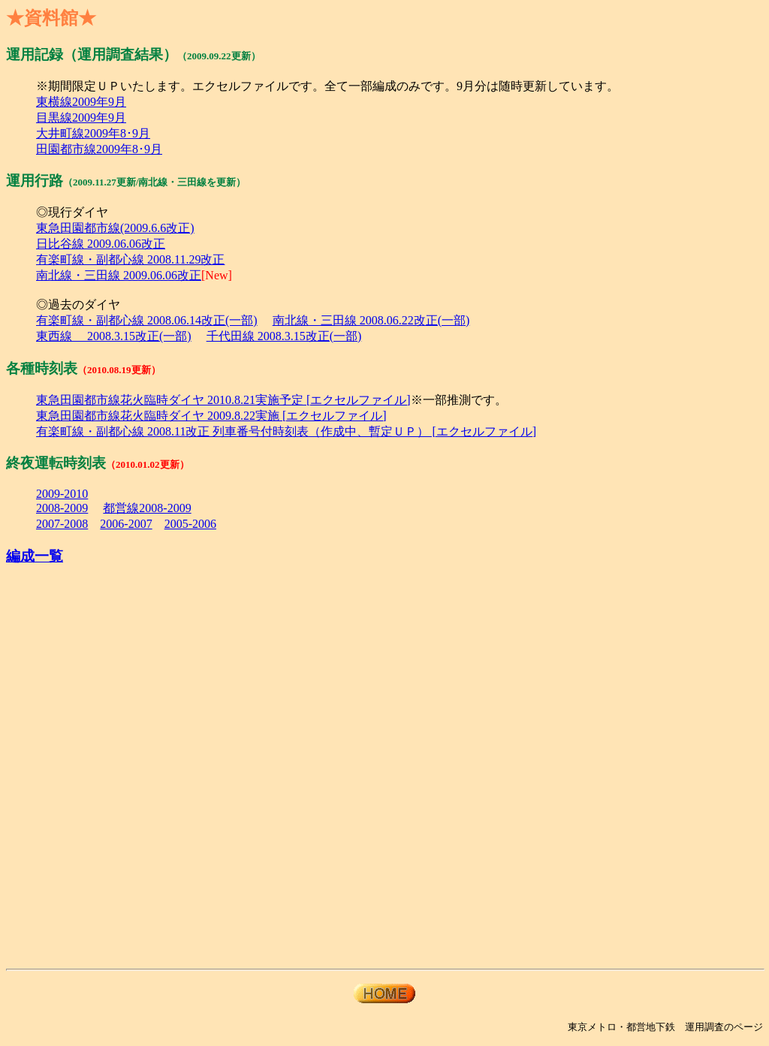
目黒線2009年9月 (81, 117)
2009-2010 (62, 493)
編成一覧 (34, 556)
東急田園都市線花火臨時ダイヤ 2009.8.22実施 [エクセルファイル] (211, 415)
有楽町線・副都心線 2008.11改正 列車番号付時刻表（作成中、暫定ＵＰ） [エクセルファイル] (286, 431)
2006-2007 (126, 523)
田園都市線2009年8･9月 (99, 149)
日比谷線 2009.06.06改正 (100, 243)
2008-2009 (62, 508)
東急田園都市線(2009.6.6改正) (115, 228)
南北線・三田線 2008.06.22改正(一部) (371, 320)
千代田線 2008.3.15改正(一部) (284, 336)
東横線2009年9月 (81, 101)
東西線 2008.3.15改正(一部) (113, 336)
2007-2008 (62, 523)
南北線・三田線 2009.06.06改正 (118, 275)
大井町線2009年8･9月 (93, 133)
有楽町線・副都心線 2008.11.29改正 (130, 259)
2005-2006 (190, 523)
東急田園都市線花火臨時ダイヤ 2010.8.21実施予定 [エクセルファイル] (223, 399)
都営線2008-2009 (147, 508)
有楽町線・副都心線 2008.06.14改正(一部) (147, 320)
